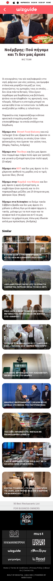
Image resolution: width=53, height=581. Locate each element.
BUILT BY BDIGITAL (15, 575)
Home (6, 568)
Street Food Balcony (28, 131)
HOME (48, 2)
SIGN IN (34, 2)
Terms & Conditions (19, 568)
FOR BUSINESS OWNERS (26, 508)
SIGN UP (41, 2)
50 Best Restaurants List (26, 503)
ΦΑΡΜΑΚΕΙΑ (25, 2)
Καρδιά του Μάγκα (28, 181)
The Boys (21, 151)
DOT (18, 168)
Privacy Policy (36, 568)
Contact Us (28, 570)
